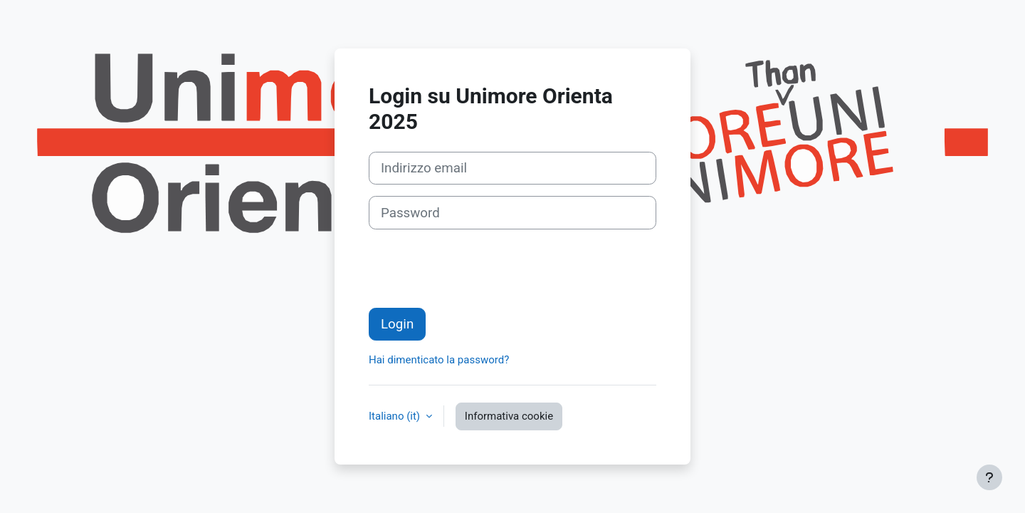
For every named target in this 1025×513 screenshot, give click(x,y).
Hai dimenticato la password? (439, 359)
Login (397, 324)
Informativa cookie (509, 416)
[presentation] (477, 268)
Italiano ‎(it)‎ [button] (396, 416)
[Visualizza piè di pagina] (989, 477)
